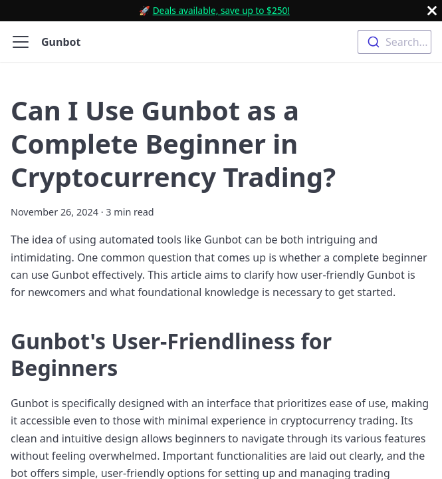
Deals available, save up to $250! (221, 10)
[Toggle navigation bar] (21, 42)
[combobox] (394, 42)
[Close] (432, 10)
